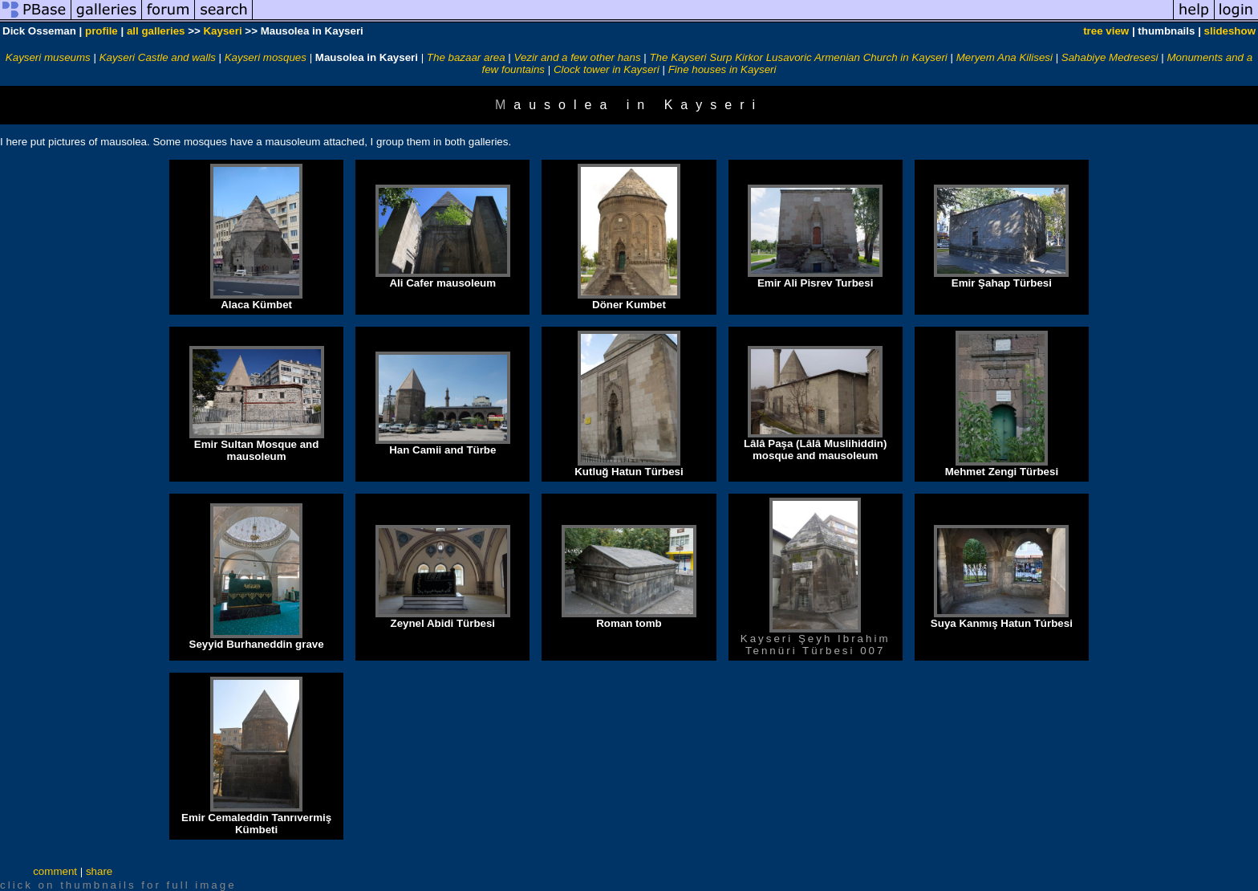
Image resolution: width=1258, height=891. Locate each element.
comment (55, 871)
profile (101, 31)
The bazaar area (466, 57)
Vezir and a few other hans (577, 57)
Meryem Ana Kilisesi (1004, 57)
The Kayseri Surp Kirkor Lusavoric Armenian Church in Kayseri (798, 57)
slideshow (1230, 31)
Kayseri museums (48, 57)
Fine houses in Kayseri (722, 69)
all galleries (156, 31)
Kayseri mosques (265, 57)
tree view (1106, 31)
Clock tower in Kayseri (606, 69)
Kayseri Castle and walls (157, 57)
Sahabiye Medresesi (1110, 57)
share (99, 871)
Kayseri (222, 31)
